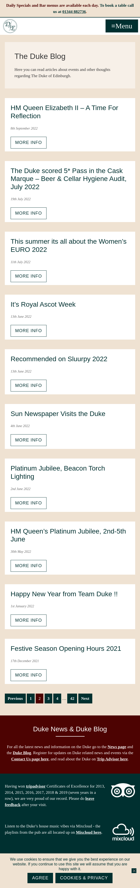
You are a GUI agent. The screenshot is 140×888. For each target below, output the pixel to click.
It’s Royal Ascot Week (43, 304)
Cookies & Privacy (84, 878)
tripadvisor (36, 786)
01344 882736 (74, 11)
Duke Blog (22, 753)
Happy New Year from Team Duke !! (64, 594)
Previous (15, 698)
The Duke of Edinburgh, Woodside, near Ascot (10, 26)
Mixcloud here (88, 832)
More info (28, 142)
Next (85, 698)
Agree (40, 878)
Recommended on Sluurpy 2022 (59, 359)
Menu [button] (123, 26)
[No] (134, 870)
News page (117, 747)
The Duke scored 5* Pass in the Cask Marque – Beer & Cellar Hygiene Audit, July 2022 (69, 179)
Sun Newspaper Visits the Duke (58, 413)
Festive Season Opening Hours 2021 (66, 648)
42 (73, 698)
